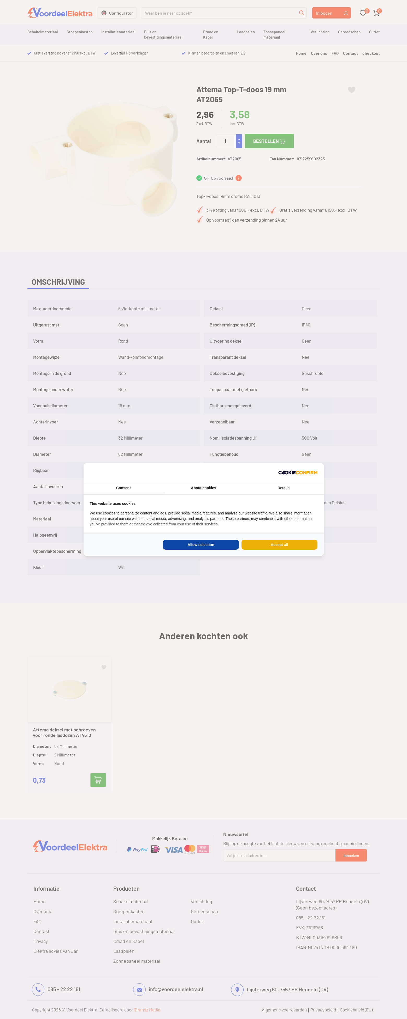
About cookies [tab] (203, 488)
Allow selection (201, 545)
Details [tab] (284, 488)
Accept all (279, 545)
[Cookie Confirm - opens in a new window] (297, 472)
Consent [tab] (123, 488)
